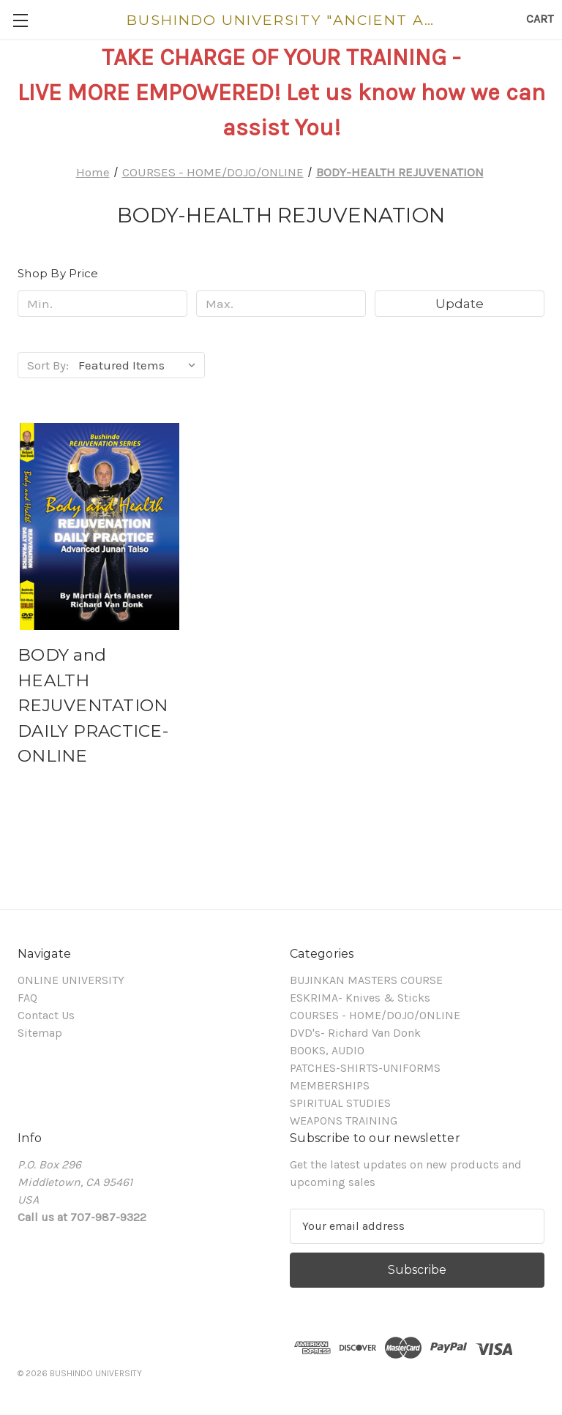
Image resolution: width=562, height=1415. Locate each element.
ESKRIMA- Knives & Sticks (360, 998)
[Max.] (281, 303)
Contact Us (46, 1015)
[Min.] (102, 303)
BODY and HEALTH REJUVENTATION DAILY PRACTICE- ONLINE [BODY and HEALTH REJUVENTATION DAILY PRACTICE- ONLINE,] (93, 705)
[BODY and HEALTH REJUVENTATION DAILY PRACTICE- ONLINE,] (99, 526)
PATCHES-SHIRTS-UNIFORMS (365, 1068)
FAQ (27, 998)
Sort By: (48, 365)
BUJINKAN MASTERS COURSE (366, 980)
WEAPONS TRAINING (343, 1120)
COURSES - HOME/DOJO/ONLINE (375, 1015)
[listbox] (140, 365)
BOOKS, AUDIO (327, 1050)
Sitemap (40, 1033)
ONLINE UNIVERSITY (71, 980)
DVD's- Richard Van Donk (355, 1033)
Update (459, 303)
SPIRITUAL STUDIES (340, 1103)
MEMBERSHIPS (330, 1085)
